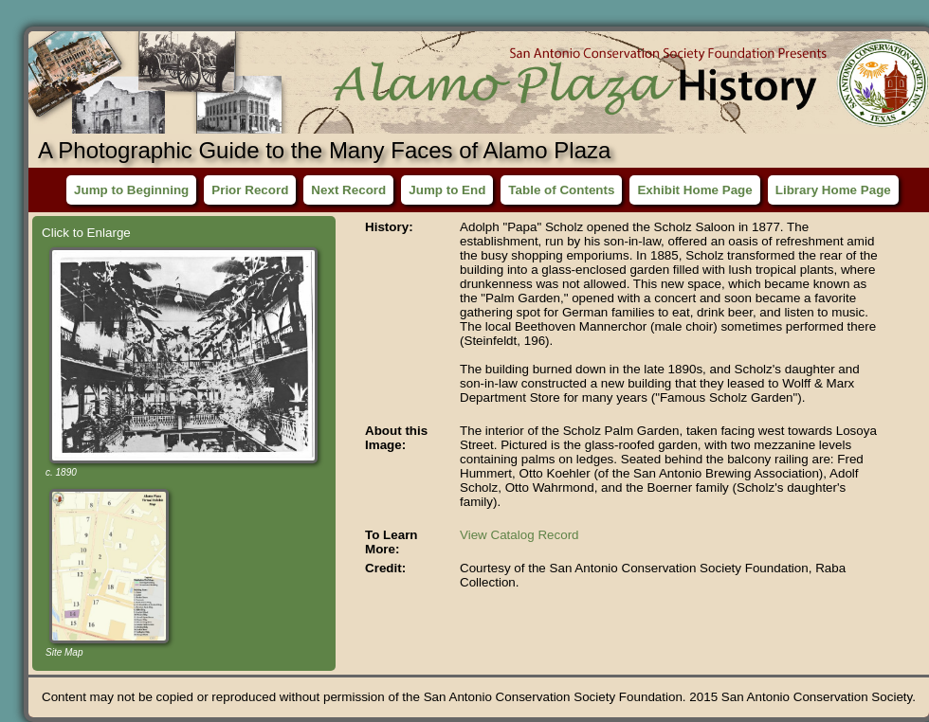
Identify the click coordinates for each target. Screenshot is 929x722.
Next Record (348, 190)
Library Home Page (833, 190)
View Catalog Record (519, 535)
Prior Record (249, 190)
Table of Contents (561, 190)
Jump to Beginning (131, 190)
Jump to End (447, 190)
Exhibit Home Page (694, 190)
